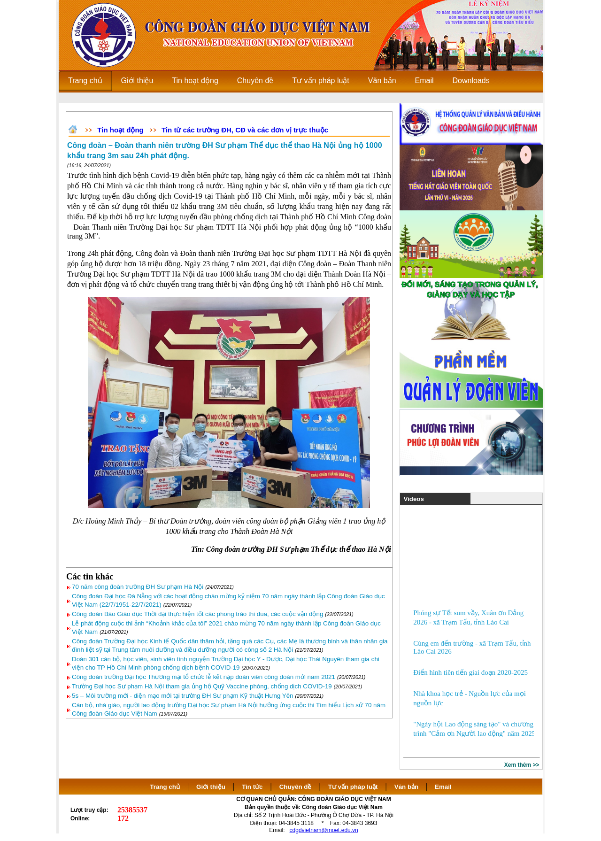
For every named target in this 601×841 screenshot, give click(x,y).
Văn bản (407, 786)
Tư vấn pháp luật (353, 786)
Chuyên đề (295, 786)
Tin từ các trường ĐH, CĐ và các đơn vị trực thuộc (245, 130)
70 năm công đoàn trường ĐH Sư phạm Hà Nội (137, 586)
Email (443, 786)
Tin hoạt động (120, 130)
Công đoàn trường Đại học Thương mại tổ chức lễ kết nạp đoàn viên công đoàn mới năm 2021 (203, 676)
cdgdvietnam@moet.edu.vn (324, 830)
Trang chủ (165, 786)
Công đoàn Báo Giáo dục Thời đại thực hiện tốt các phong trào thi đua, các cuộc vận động (197, 613)
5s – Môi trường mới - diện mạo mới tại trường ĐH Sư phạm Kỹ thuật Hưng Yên (182, 695)
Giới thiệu (210, 786)
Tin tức (252, 786)
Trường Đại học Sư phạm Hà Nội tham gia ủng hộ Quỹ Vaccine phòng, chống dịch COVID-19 (202, 686)
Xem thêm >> (521, 765)
